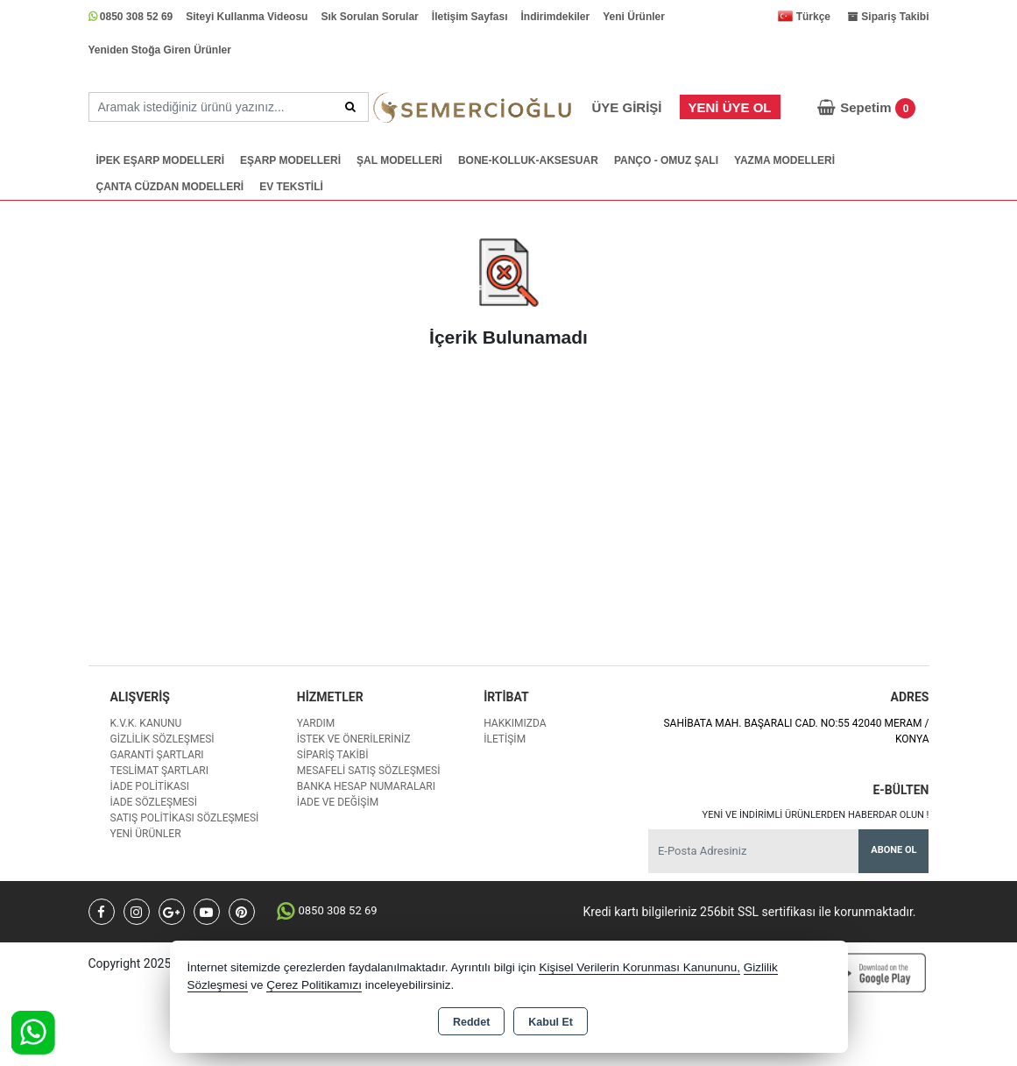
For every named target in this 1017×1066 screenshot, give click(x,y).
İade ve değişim (337, 802)
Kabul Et (550, 1022)
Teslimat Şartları (159, 770)
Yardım (316, 723)
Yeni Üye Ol (730, 107)
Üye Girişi (626, 107)
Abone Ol (893, 850)
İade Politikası (149, 786)
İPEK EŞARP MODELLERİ (160, 160)
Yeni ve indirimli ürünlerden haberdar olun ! (816, 815)
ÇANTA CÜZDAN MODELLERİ (170, 187)
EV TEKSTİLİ (291, 187)
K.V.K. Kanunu (146, 723)
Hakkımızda (515, 723)
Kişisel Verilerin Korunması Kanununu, (639, 967)
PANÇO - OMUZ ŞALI (666, 160)
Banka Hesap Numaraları (366, 786)
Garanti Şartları (157, 755)
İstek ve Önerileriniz (354, 739)
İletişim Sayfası (470, 17)
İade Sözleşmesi (153, 802)
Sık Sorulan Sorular (369, 17)
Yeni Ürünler (634, 17)
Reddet (471, 1022)
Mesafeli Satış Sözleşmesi (369, 770)
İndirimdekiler (555, 17)
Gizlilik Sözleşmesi (162, 739)
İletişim (505, 739)
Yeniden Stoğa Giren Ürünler (159, 50)
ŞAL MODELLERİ (399, 160)
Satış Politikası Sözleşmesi (184, 818)
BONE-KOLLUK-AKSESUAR (528, 160)
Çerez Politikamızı (314, 984)
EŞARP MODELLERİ (290, 160)
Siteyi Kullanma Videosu (246, 17)
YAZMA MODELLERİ (784, 160)
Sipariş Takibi (333, 755)
